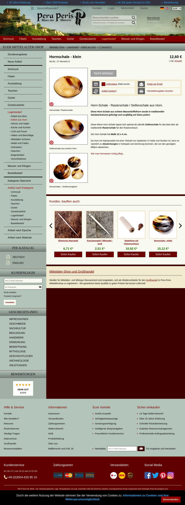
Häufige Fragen (12, 433)
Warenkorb (153, 18)
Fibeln (23, 38)
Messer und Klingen (132, 38)
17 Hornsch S (105, 47)
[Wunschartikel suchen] (114, 17)
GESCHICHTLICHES (21, 356)
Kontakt (97, 8)
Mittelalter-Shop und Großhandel (71, 271)
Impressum (54, 413)
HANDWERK (16, 337)
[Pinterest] (163, 475)
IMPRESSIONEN (18, 319)
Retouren (8, 423)
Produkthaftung (56, 438)
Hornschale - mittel (163, 240)
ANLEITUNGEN (18, 365)
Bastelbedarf (157, 38)
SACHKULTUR (17, 328)
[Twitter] (155, 475)
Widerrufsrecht (55, 428)
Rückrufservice (11, 428)
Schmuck (8, 38)
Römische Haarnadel (68, 240)
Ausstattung (39, 38)
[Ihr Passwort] (23, 287)
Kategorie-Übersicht (19, 180)
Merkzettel (127, 8)
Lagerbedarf (73, 47)
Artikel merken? (109, 91)
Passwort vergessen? (13, 296)
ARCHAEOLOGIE (19, 360)
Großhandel (151, 280)
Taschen (56, 38)
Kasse (144, 8)
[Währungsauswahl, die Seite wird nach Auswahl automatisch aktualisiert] (177, 8)
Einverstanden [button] (171, 499)
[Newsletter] (141, 448)
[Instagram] (170, 475)
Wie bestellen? (11, 418)
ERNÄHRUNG (17, 342)
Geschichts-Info (23, 312)
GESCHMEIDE (17, 323)
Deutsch (19, 257)
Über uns (53, 443)
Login (111, 8)
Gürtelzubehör (88, 38)
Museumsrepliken (13, 448)
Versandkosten (56, 418)
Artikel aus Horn (88, 47)
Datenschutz (10, 438)
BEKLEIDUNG (17, 333)
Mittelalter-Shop (56, 47)
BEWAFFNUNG (18, 347)
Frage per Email (154, 84)
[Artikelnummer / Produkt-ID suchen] (114, 22)
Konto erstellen (10, 292)
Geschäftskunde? (48, 8)
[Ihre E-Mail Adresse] (23, 280)
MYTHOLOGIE (17, 351)
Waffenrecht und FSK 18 (60, 448)
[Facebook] (147, 475)
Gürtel (70, 38)
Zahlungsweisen (56, 423)
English (18, 263)
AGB (50, 433)
